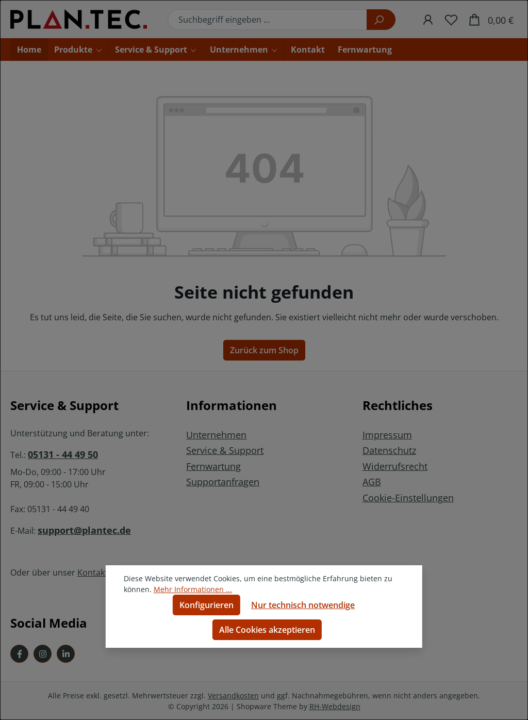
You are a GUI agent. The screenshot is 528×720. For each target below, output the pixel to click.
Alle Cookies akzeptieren (267, 629)
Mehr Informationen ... (193, 589)
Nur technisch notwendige (303, 605)
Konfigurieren (206, 605)
